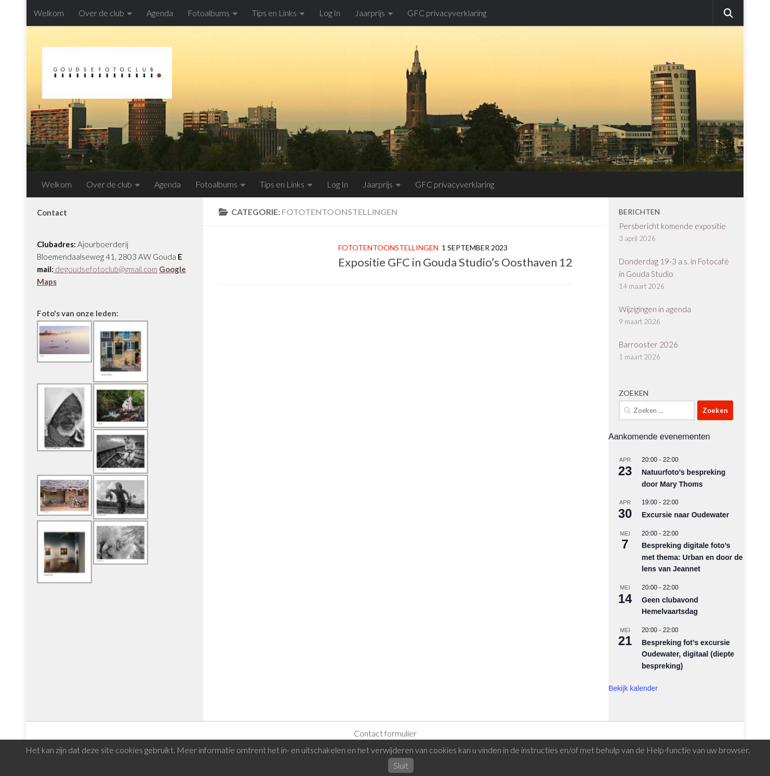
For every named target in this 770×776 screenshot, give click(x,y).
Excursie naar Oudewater (685, 515)
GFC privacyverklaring (446, 13)
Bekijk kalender (633, 688)
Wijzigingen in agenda (655, 309)
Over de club (101, 13)
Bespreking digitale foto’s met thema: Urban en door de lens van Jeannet (692, 557)
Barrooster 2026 (648, 344)
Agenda (160, 13)
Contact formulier (385, 733)
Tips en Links (274, 13)
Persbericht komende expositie (672, 226)
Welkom (49, 13)
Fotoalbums (209, 13)
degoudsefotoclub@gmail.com (105, 269)
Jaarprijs (370, 13)
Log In (329, 13)
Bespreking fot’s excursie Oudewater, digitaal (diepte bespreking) (688, 654)
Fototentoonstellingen (388, 247)
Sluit (400, 765)
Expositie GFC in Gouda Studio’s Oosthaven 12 (455, 262)
